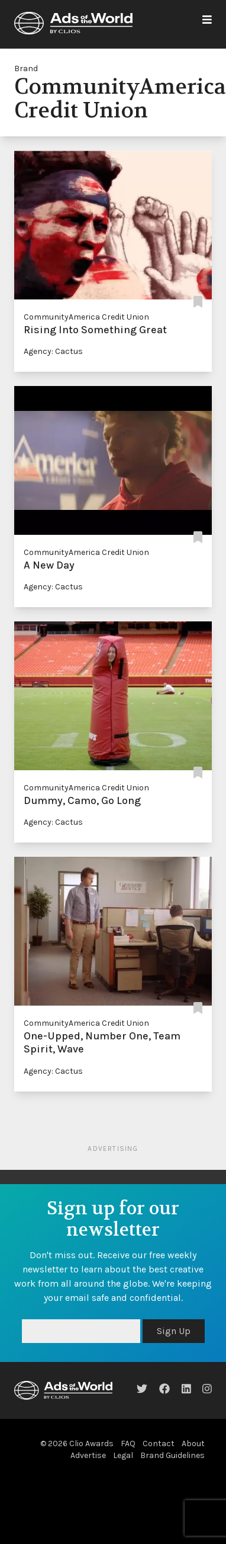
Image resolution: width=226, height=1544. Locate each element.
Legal (123, 1455)
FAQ (128, 1443)
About (193, 1443)
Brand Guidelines (172, 1455)
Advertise (88, 1455)
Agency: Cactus (53, 351)
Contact (159, 1443)
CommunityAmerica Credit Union (86, 317)
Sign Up (174, 1330)
